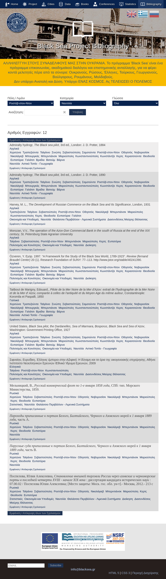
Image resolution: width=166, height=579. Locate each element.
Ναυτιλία (15, 163)
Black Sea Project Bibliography (83, 33)
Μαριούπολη (66, 156)
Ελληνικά (15, 366)
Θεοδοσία (149, 156)
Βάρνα (61, 159)
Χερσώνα (15, 152)
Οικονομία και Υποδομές (24, 219)
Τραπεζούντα (31, 152)
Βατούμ (50, 159)
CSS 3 (126, 573)
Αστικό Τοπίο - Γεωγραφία (37, 163)
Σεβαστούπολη (71, 152)
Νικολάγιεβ (16, 156)
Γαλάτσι (29, 159)
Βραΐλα (40, 159)
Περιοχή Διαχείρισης (145, 573)
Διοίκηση (90, 245)
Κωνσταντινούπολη (87, 156)
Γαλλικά (14, 300)
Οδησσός (127, 152)
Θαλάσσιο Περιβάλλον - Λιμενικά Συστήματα (79, 219)
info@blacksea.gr (83, 569)
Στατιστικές (16, 404)
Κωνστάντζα (107, 156)
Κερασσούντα (133, 156)
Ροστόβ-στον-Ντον (108, 152)
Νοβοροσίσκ (141, 152)
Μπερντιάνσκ (49, 156)
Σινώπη (56, 152)
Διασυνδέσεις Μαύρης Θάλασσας (128, 219)
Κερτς (119, 156)
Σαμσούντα (89, 152)
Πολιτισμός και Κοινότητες (25, 245)
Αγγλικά (14, 148)
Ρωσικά (14, 393)
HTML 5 (114, 573)
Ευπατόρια (16, 159)
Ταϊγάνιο (45, 152)
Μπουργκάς (32, 156)
